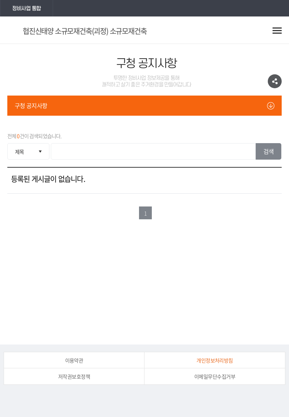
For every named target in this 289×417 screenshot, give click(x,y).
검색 (268, 151)
